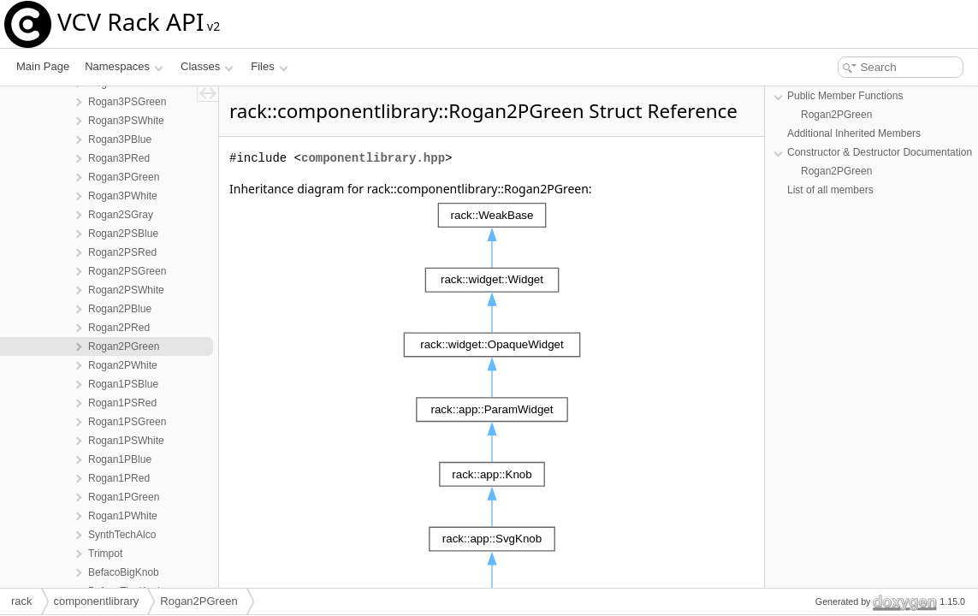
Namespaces (124, 66)
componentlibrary (96, 601)
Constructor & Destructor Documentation (879, 152)
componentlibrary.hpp (373, 158)
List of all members (830, 190)
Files (269, 66)
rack (22, 601)
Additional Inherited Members (854, 133)
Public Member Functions (845, 96)
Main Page (42, 66)
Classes (207, 66)
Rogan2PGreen (836, 115)
